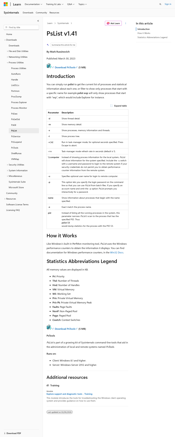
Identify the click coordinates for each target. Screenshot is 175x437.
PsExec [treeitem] (14, 113)
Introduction (143, 29)
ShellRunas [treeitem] (16, 153)
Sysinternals (63, 23)
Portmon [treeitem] (15, 90)
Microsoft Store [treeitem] (16, 187)
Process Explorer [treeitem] (19, 102)
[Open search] (160, 4)
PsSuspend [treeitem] (16, 141)
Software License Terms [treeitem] (17, 204)
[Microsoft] (6, 4)
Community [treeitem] (11, 193)
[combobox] (21, 27)
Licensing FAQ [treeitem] (13, 210)
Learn (49, 23)
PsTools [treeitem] (14, 147)
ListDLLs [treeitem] (15, 85)
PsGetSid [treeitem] (15, 119)
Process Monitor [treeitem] (19, 107)
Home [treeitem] (9, 34)
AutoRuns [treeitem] (16, 73)
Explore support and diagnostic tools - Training (69, 394)
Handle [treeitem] (14, 79)
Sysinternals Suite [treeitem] (17, 181)
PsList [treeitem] (14, 130)
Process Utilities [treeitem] (18, 68)
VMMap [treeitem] (15, 159)
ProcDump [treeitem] (16, 96)
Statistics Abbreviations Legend (152, 37)
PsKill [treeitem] (13, 124)
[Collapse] (38, 21)
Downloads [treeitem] (14, 45)
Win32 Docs (116, 252)
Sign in (168, 3)
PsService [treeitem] (15, 136)
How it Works (143, 33)
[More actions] (125, 23)
